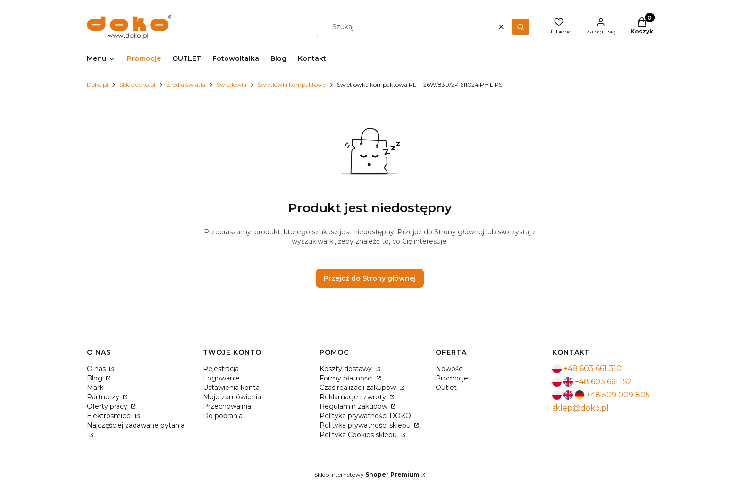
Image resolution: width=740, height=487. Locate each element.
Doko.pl (97, 84)
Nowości (450, 368)
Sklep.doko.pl (137, 84)
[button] (520, 27)
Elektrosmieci (110, 416)
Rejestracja (221, 368)
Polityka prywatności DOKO (365, 416)
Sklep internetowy (366, 474)
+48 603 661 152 (603, 381)
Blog (95, 378)
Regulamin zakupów (354, 406)
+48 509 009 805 (618, 394)
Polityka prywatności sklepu (366, 425)
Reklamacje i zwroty (354, 397)
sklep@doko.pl (580, 408)
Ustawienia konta (231, 387)
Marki (96, 387)
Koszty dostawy (347, 368)
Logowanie (221, 378)
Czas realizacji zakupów (359, 387)
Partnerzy (104, 397)
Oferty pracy (108, 406)
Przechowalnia (227, 406)
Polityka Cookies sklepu (359, 434)
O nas (97, 368)
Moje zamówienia (232, 397)
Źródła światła (186, 84)
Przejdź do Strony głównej (370, 278)
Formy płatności (347, 378)
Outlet (446, 387)
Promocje (452, 378)
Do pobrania (223, 416)
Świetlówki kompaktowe (292, 84)
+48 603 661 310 (592, 368)
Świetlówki (231, 84)
